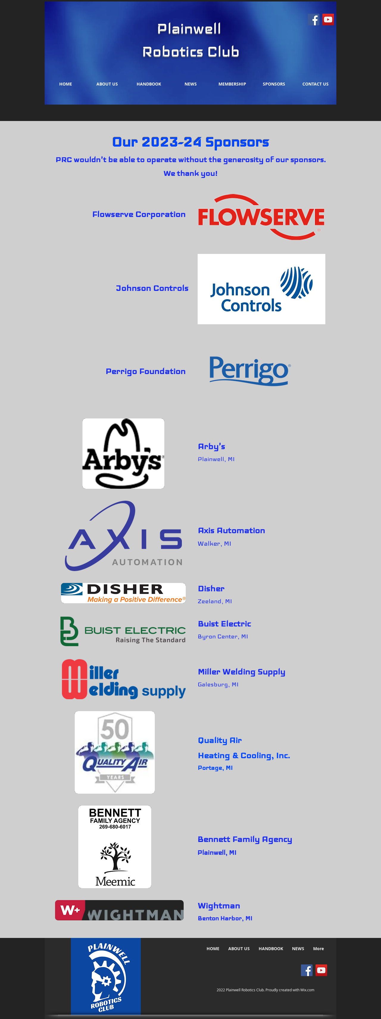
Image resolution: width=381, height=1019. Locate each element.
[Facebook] (313, 19)
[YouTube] (328, 19)
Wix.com (307, 989)
